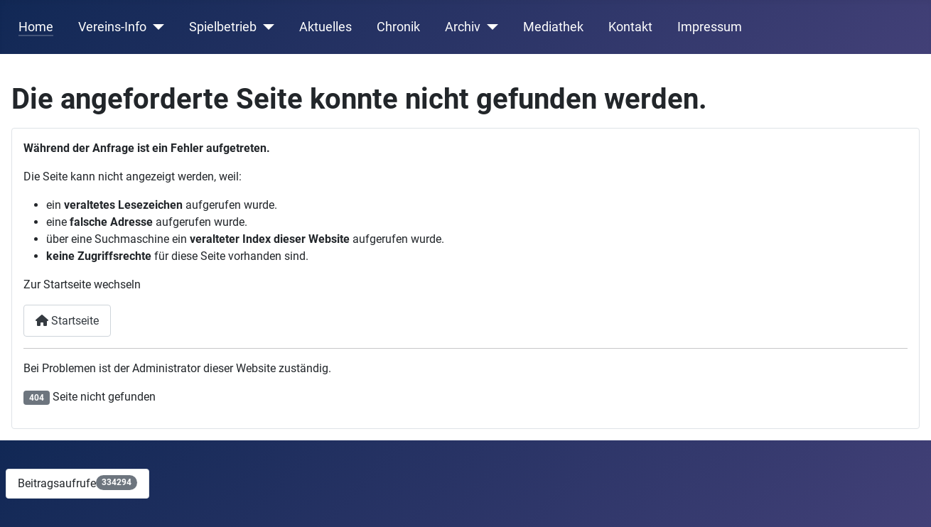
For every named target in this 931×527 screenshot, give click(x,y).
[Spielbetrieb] (265, 27)
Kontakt (630, 27)
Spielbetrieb (223, 27)
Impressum (709, 27)
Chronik (398, 27)
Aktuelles (325, 27)
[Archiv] (489, 27)
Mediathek (553, 27)
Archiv (462, 27)
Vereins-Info (112, 27)
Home (35, 27)
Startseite (67, 320)
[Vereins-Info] (155, 27)
